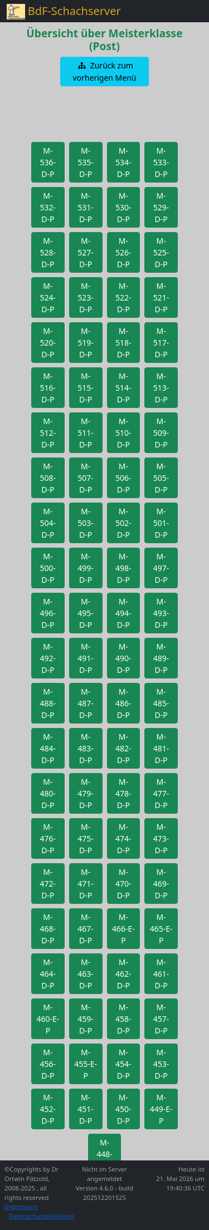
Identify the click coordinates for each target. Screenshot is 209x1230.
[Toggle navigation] (186, 11)
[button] (104, 71)
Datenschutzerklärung (41, 1216)
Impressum (21, 1206)
